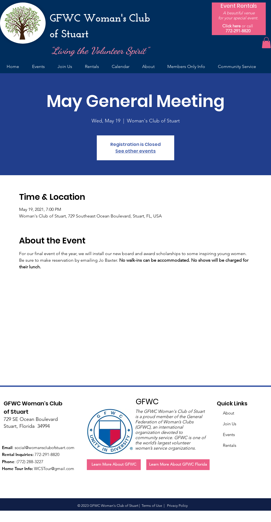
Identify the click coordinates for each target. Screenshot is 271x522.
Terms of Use (152, 505)
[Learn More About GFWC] (114, 464)
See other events (135, 151)
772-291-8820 (238, 30)
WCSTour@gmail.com (54, 468)
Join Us (229, 423)
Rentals (229, 445)
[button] (266, 42)
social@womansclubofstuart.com (44, 447)
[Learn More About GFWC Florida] (178, 464)
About (228, 413)
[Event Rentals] (239, 5)
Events (229, 434)
